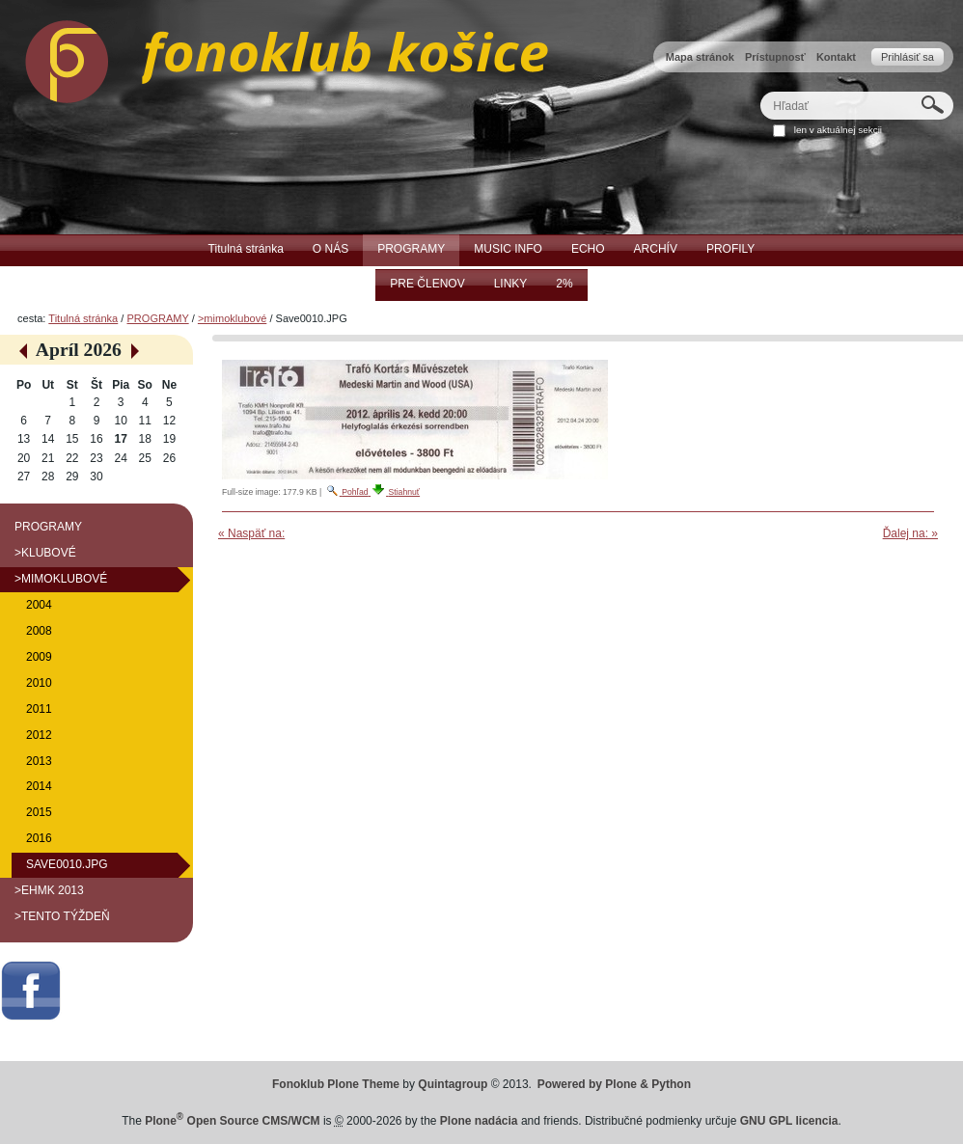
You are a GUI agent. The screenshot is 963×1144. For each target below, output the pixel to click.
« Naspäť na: (251, 533)
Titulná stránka (83, 318)
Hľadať (759, 91)
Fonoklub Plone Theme (335, 1084)
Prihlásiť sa (907, 57)
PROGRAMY (157, 318)
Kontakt (836, 57)
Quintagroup (452, 1084)
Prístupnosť (775, 57)
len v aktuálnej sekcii (838, 129)
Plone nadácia (479, 1121)
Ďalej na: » (910, 533)
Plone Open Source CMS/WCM (232, 1121)
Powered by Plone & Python (614, 1084)
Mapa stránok (700, 57)
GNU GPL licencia (789, 1121)
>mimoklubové (232, 318)
